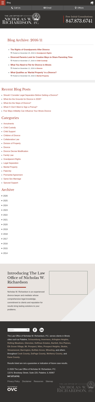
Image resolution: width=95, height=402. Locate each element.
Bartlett (54, 343)
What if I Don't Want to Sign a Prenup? (20, 107)
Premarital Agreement (13, 175)
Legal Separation (10, 163)
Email (47, 8)
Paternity (7, 171)
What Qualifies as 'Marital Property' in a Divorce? (34, 72)
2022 (4, 215)
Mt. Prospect (30, 346)
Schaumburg (34, 339)
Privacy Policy (13, 381)
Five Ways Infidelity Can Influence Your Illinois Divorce (27, 111)
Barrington (25, 350)
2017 (4, 239)
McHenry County (54, 354)
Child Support (9, 131)
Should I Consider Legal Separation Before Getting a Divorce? (30, 95)
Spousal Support (10, 183)
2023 (4, 210)
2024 (4, 205)
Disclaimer (26, 381)
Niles (40, 346)
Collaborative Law (11, 139)
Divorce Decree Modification (15, 151)
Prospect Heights (51, 346)
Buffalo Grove (38, 350)
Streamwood (13, 350)
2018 (4, 234)
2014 (4, 253)
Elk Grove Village (15, 346)
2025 (4, 200)
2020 (4, 224)
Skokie (64, 346)
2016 (4, 243)
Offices (79, 8)
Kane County (13, 357)
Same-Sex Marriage (12, 179)
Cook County (23, 354)
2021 (4, 220)
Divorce (39, 68)
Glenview (29, 343)
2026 (4, 196)
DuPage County (38, 354)
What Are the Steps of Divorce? (17, 103)
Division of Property (12, 143)
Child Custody (41, 61)
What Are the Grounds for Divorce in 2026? (22, 99)
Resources (38, 381)
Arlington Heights (60, 339)
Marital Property (42, 76)
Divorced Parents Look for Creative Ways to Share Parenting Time (41, 57)
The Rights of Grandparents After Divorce (30, 50)
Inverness (46, 339)
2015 (4, 248)
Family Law (8, 155)
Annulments (8, 124)
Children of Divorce (11, 135)
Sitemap (49, 381)
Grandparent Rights (44, 53)
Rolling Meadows (15, 343)
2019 (4, 229)
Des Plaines (64, 343)
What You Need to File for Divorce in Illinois (31, 65)
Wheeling (50, 350)
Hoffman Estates (42, 343)
